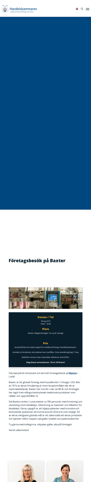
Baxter (73, 373)
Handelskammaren (19, 8)
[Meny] (87, 9)
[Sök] (82, 9)
